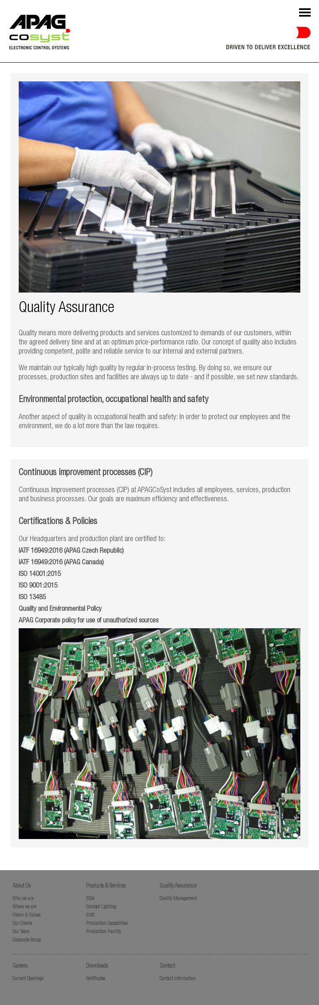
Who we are (22, 898)
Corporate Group (26, 940)
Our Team (20, 931)
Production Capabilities (107, 923)
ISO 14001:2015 (40, 574)
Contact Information (178, 978)
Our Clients (22, 923)
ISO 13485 (32, 597)
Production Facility (103, 931)
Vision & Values (26, 915)
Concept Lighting (101, 907)
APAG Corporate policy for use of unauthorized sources (88, 620)
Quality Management (178, 898)
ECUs (90, 898)
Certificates (95, 978)
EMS (90, 915)
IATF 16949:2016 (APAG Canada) (61, 562)
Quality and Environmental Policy (60, 609)
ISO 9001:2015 (38, 586)
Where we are (24, 907)
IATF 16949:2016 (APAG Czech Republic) (71, 551)
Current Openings (27, 978)
